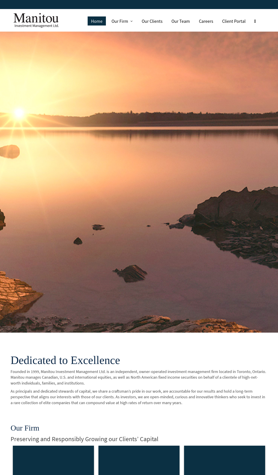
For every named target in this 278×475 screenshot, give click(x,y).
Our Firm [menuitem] (122, 21)
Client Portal (234, 21)
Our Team (180, 21)
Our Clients (152, 21)
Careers (206, 21)
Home (97, 21)
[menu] (255, 20)
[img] (139, 166)
